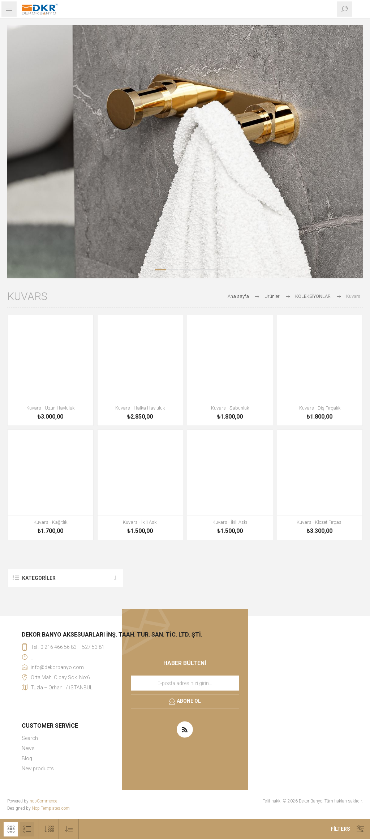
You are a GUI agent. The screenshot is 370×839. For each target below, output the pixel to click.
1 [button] (160, 269)
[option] (185, 151)
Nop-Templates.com (51, 808)
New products (38, 768)
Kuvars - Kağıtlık (50, 522)
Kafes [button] (11, 829)
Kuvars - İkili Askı (140, 522)
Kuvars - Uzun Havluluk (50, 408)
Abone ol (189, 701)
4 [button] (197, 269)
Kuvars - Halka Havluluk (140, 408)
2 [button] (172, 269)
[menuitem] (112, 738)
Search (30, 738)
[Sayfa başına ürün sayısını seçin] (49, 829)
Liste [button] (27, 829)
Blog (27, 758)
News (28, 748)
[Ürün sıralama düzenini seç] (69, 829)
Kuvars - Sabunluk (230, 408)
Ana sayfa (238, 296)
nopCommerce (43, 801)
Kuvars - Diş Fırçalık (319, 408)
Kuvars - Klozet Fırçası (320, 522)
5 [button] (209, 269)
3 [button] (185, 269)
